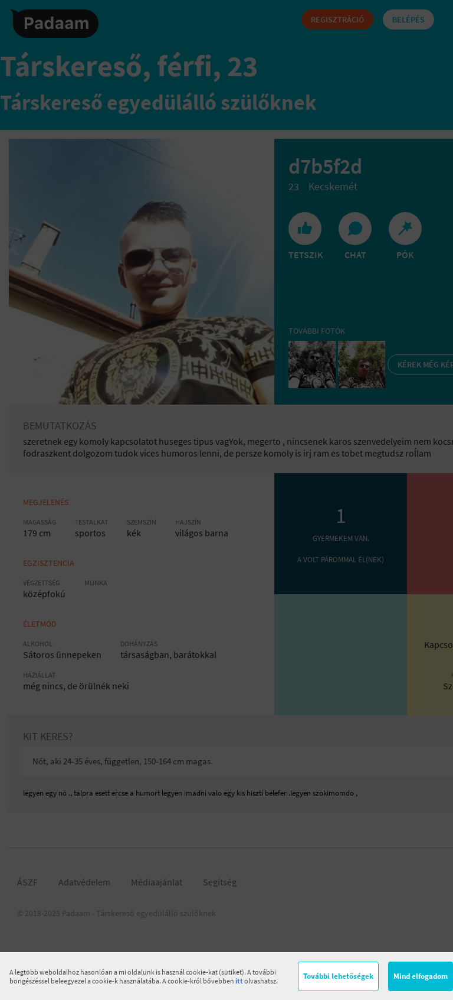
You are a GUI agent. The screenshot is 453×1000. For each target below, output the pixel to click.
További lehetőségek (338, 976)
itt (239, 980)
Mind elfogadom (420, 976)
